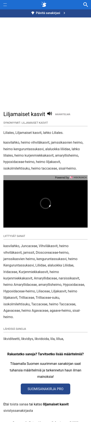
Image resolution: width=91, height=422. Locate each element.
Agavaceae (11, 301)
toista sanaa (19, 394)
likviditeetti (11, 329)
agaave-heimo (60, 301)
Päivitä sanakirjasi (48, 13)
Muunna (43, 412)
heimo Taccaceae (62, 294)
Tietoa (33, 412)
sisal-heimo (67, 168)
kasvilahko (11, 142)
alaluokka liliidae (57, 149)
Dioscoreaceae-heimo (52, 243)
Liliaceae (43, 281)
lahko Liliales (52, 133)
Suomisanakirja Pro (45, 379)
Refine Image (59, 412)
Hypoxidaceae (73, 275)
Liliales (8, 133)
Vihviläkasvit (48, 236)
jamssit (28, 243)
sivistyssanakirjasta (18, 401)
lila (52, 329)
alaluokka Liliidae (60, 255)
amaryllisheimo (66, 155)
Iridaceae (10, 262)
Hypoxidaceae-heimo (19, 281)
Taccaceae (39, 294)
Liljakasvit (58, 281)
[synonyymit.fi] (44, 5)
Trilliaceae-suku (47, 288)
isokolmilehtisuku (16, 168)
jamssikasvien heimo (67, 142)
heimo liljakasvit (48, 162)
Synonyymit (20, 412)
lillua (59, 329)
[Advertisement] (45, 62)
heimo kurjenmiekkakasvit (34, 155)
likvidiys (27, 329)
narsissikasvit (69, 268)
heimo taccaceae (44, 168)
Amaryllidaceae (45, 268)
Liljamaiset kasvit (28, 133)
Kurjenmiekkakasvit (33, 262)
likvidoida (42, 329)
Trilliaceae (26, 288)
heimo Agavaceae (35, 301)
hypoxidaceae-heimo (18, 162)
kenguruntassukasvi (51, 249)
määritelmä (62, 114)
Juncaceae (29, 236)
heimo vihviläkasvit (35, 142)
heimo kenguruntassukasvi (23, 149)
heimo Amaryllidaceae (20, 275)
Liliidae (40, 255)
